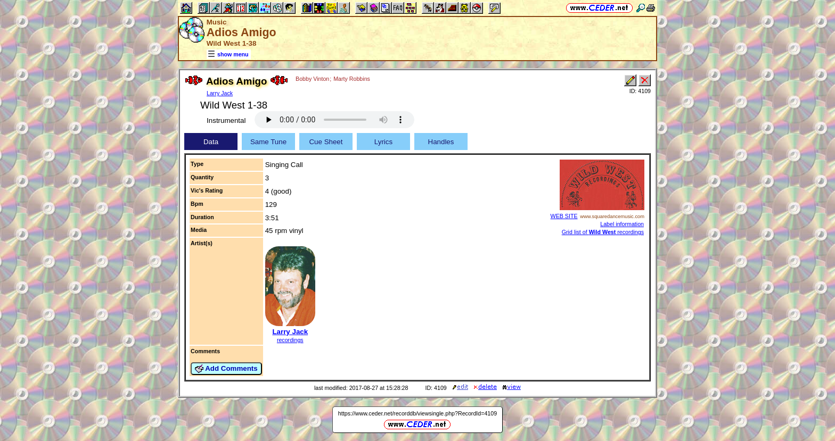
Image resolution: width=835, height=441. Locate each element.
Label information (622, 224)
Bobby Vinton (312, 79)
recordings (290, 340)
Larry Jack (220, 93)
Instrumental (226, 120)
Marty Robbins (351, 79)
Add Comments (226, 368)
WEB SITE (564, 216)
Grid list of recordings (603, 232)
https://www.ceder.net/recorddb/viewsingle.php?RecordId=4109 (417, 413)
